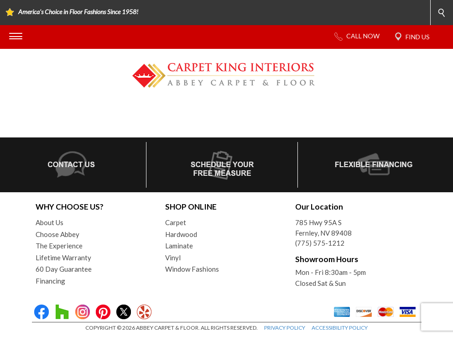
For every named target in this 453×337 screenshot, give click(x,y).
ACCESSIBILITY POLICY (340, 327)
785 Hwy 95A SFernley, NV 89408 (323, 227)
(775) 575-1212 (319, 243)
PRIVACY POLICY (284, 327)
